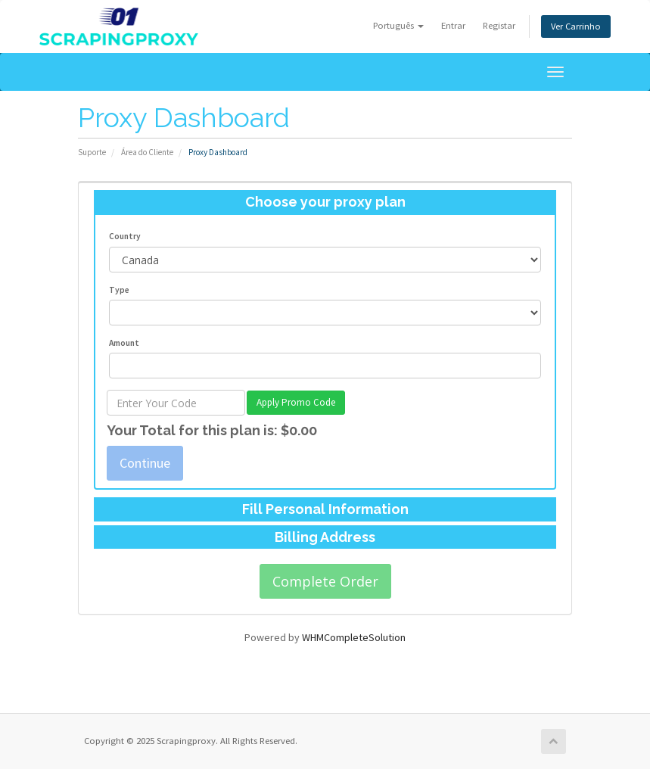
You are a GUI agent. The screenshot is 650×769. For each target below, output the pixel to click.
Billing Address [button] (325, 537)
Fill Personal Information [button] (325, 509)
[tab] (325, 202)
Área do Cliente (147, 152)
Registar (499, 25)
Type (119, 290)
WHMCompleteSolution (354, 637)
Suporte (92, 152)
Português (398, 25)
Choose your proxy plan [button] (325, 202)
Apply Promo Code (296, 402)
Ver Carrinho (576, 26)
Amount (124, 343)
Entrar (453, 25)
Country (125, 236)
